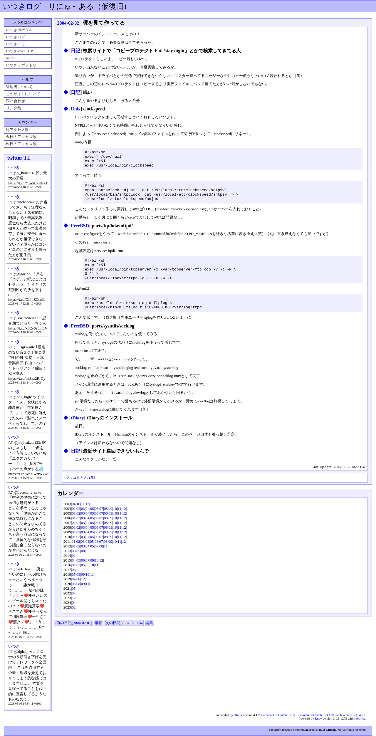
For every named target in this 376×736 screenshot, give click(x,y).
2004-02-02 (68, 23)
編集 (149, 637)
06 (96, 522)
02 (78, 522)
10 (78, 518)
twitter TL (19, 158)
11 (83, 518)
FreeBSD (80, 232)
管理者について (19, 87)
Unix (75, 108)
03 (83, 522)
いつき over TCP (19, 51)
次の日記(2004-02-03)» (124, 637)
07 (101, 522)
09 (110, 522)
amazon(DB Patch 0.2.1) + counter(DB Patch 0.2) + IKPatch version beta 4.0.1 (314, 715)
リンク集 (13, 108)
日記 (75, 50)
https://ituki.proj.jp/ (305, 729)
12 (87, 518)
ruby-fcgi (360, 718)
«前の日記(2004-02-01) (73, 637)
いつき (14, 167)
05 (92, 522)
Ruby (318, 718)
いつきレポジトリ (21, 65)
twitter (11, 58)
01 (73, 522)
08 (106, 522)
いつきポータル (19, 30)
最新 (99, 637)
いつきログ (22, 6)
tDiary (77, 431)
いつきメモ (15, 44)
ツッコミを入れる (80, 492)
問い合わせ (15, 101)
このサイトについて (23, 94)
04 (73, 518)
